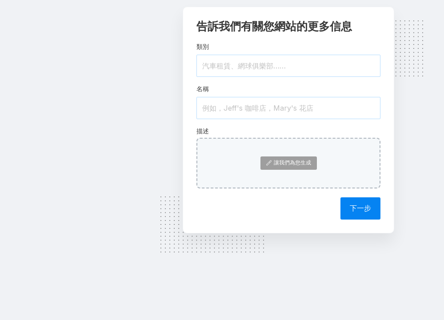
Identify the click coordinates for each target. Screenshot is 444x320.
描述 (202, 131)
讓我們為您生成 (288, 162)
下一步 (360, 208)
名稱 (202, 88)
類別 (202, 46)
